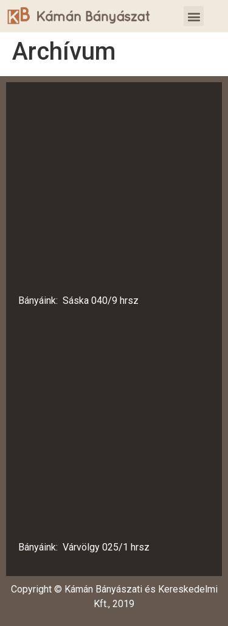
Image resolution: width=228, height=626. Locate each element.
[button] (194, 16)
